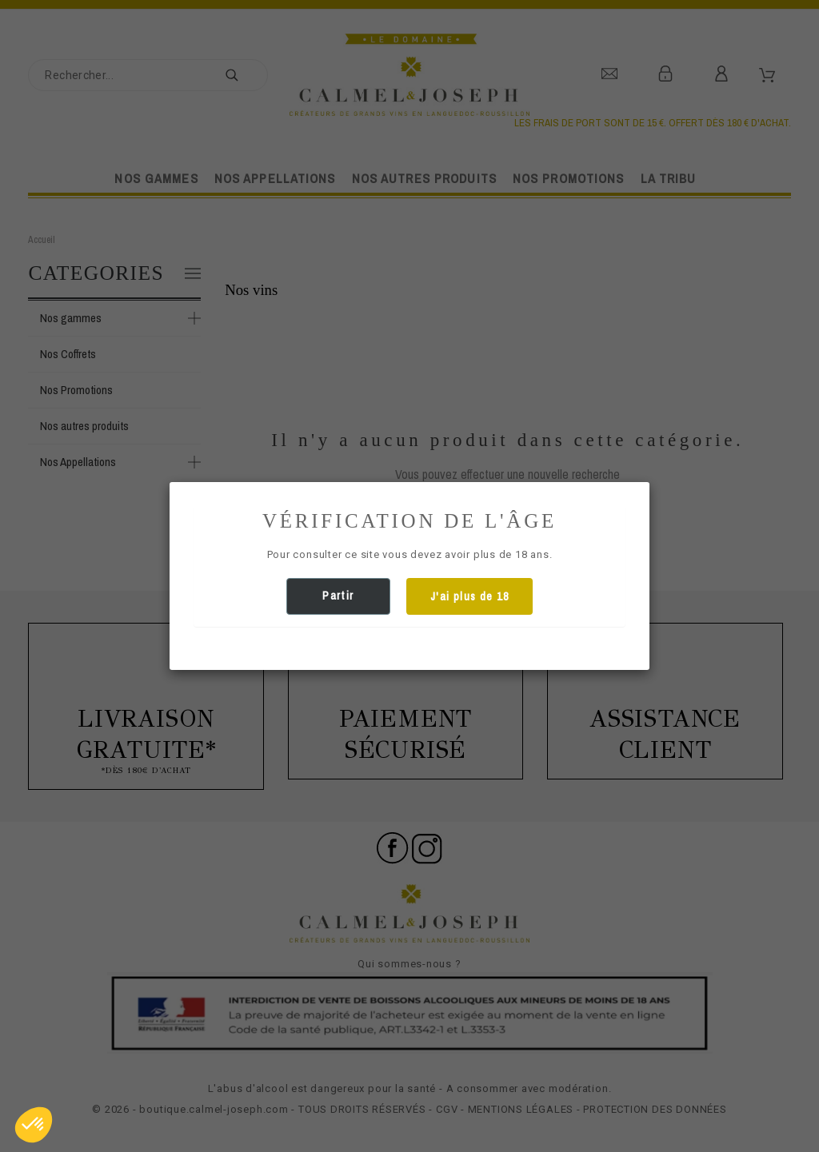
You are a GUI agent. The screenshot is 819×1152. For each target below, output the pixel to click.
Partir (338, 595)
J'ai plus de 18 (469, 596)
